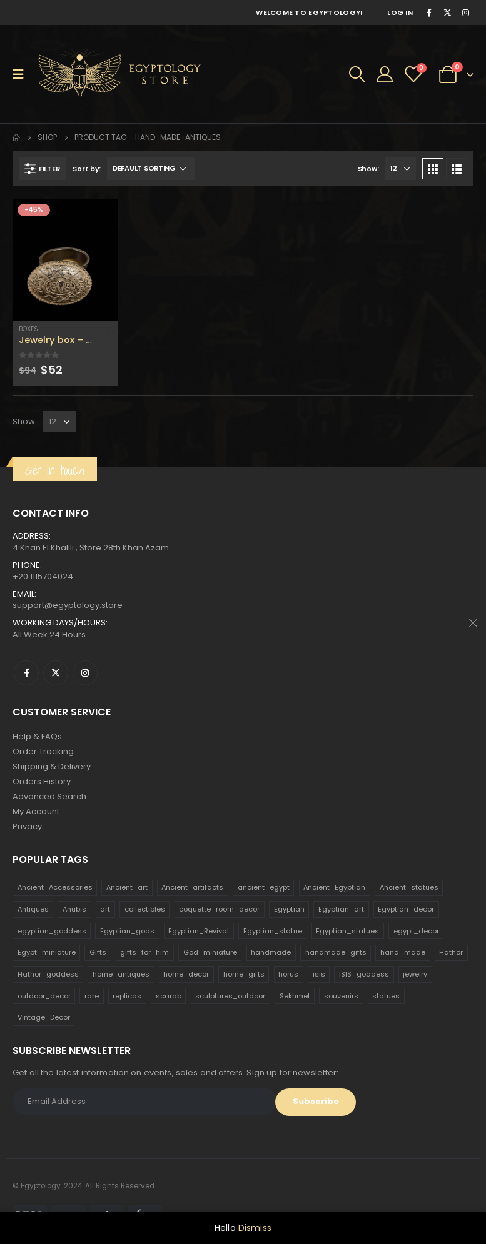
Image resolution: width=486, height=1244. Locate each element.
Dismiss (254, 1228)
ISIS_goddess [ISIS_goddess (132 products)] (364, 974)
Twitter (55, 672)
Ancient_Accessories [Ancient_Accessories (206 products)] (55, 887)
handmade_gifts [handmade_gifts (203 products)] (336, 952)
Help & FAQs (37, 736)
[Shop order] (151, 168)
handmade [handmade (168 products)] (271, 952)
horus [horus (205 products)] (288, 974)
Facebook (26, 672)
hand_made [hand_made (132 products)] (402, 952)
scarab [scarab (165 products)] (168, 996)
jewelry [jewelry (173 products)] (415, 974)
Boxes (28, 329)
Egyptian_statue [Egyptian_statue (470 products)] (272, 931)
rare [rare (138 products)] (91, 996)
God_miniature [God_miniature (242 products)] (210, 952)
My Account (36, 811)
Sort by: (87, 169)
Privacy (27, 826)
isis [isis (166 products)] (319, 974)
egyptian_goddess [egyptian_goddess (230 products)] (52, 931)
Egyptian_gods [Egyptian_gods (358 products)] (127, 931)
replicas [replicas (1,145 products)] (127, 996)
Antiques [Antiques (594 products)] (33, 909)
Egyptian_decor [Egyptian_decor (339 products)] (406, 909)
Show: (368, 169)
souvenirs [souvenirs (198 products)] (341, 996)
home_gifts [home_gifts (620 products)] (244, 974)
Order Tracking (43, 751)
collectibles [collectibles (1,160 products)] (144, 909)
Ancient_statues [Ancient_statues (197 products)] (409, 887)
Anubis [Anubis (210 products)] (74, 909)
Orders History (42, 781)
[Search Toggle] (357, 74)
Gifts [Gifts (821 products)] (97, 952)
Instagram (85, 672)
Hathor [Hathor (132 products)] (451, 952)
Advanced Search (49, 796)
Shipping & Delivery (52, 766)
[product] (65, 260)
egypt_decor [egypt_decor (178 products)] (416, 931)
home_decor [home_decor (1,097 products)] (186, 974)
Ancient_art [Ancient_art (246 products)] (127, 887)
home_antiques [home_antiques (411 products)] (121, 974)
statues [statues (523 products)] (386, 996)
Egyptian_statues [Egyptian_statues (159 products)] (347, 931)
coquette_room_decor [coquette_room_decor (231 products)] (219, 909)
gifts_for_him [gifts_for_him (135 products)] (144, 952)
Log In (400, 12)
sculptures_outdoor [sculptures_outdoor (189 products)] (230, 996)
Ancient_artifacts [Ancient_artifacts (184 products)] (192, 887)
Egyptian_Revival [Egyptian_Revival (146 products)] (198, 931)
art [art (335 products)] (105, 909)
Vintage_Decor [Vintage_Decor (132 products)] (44, 1017)
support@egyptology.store (68, 605)
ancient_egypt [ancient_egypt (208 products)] (264, 887)
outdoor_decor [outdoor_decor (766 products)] (44, 996)
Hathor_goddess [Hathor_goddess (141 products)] (48, 974)
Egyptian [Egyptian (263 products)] (289, 909)
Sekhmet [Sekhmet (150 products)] (295, 996)
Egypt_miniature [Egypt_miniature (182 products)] (47, 952)
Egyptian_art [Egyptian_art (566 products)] (341, 909)
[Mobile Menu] (22, 74)
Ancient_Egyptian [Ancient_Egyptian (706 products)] (334, 887)
